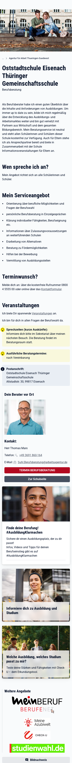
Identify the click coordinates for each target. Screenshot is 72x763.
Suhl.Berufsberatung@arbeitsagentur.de (42, 462)
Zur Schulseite (37, 479)
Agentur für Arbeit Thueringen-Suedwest (29, 58)
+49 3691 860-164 (30, 455)
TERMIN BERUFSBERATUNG (37, 470)
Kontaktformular (51, 289)
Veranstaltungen (42, 313)
